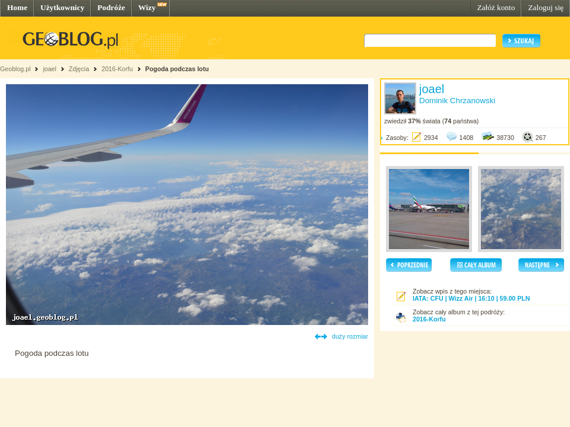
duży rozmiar (350, 336)
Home (17, 7)
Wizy (147, 7)
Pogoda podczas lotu (177, 68)
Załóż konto (496, 7)
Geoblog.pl (15, 68)
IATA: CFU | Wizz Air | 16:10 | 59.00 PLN (471, 298)
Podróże (111, 7)
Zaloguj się (545, 7)
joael (49, 68)
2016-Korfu (117, 68)
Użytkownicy (62, 7)
